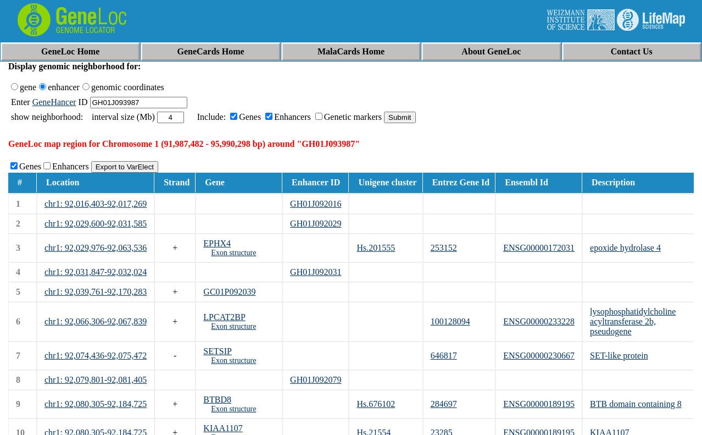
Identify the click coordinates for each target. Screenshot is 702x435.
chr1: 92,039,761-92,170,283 (95, 291)
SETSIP (217, 351)
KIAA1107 (222, 428)
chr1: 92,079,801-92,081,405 (95, 379)
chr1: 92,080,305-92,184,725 (95, 404)
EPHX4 (217, 243)
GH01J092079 (315, 379)
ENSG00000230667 (539, 355)
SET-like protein (619, 355)
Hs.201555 (375, 247)
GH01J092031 (315, 272)
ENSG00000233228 (539, 321)
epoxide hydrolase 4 (625, 247)
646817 (444, 355)
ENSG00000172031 (539, 247)
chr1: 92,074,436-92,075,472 (95, 355)
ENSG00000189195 (539, 404)
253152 (444, 247)
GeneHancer (54, 102)
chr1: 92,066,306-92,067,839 (95, 321)
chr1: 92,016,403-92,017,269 (95, 203)
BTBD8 (217, 399)
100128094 (450, 321)
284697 (444, 404)
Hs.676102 (375, 404)
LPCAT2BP (224, 317)
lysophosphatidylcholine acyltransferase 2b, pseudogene (633, 321)
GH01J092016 (315, 203)
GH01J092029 (315, 223)
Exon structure (233, 253)
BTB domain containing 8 (636, 404)
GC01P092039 (229, 291)
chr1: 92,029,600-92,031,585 (95, 223)
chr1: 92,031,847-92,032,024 (95, 272)
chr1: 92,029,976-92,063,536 (95, 247)
